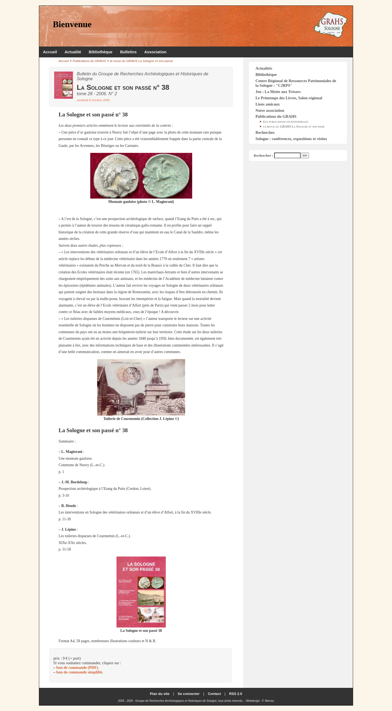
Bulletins (128, 52)
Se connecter (189, 694)
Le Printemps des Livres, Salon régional (289, 98)
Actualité (73, 52)
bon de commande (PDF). (77, 667)
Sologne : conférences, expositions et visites (291, 139)
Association (155, 52)
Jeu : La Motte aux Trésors (278, 91)
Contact (214, 694)
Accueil (50, 52)
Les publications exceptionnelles (285, 121)
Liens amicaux (268, 104)
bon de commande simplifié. (79, 672)
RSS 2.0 (235, 694)
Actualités (264, 68)
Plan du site (160, 694)
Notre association (270, 110)
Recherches (265, 132)
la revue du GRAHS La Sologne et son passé (141, 61)
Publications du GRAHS (89, 61)
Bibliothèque (100, 52)
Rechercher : (263, 155)
